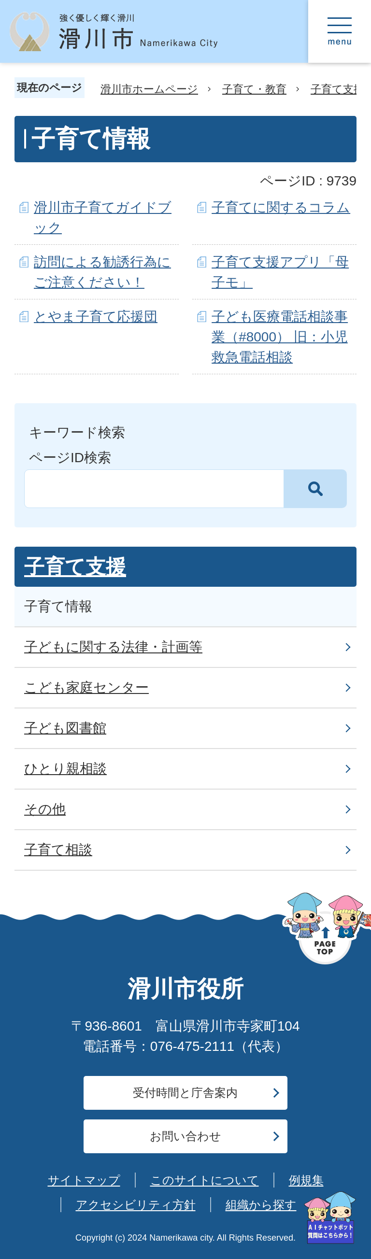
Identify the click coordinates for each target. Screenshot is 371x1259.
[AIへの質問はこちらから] (330, 1218)
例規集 (306, 1180)
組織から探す (261, 1204)
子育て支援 (337, 89)
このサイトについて (204, 1180)
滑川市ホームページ (149, 89)
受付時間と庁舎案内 (185, 1092)
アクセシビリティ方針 (136, 1204)
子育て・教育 (254, 89)
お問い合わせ (185, 1136)
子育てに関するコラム (281, 207)
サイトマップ (84, 1180)
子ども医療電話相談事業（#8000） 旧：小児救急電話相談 (280, 337)
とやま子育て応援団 (95, 316)
